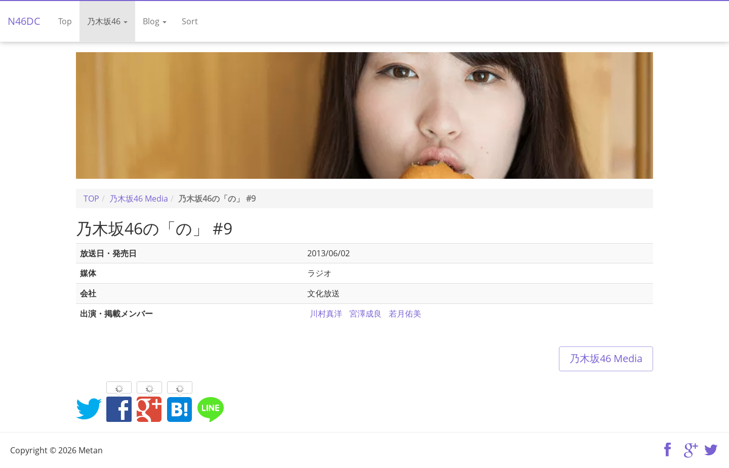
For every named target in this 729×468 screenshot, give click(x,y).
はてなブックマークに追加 (179, 408)
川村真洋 (326, 313)
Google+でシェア (149, 408)
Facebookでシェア (119, 408)
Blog (155, 21)
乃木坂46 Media (606, 358)
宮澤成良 (365, 313)
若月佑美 (405, 313)
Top (65, 21)
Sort (190, 21)
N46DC (24, 21)
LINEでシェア (210, 408)
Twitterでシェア (88, 408)
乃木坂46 (107, 21)
